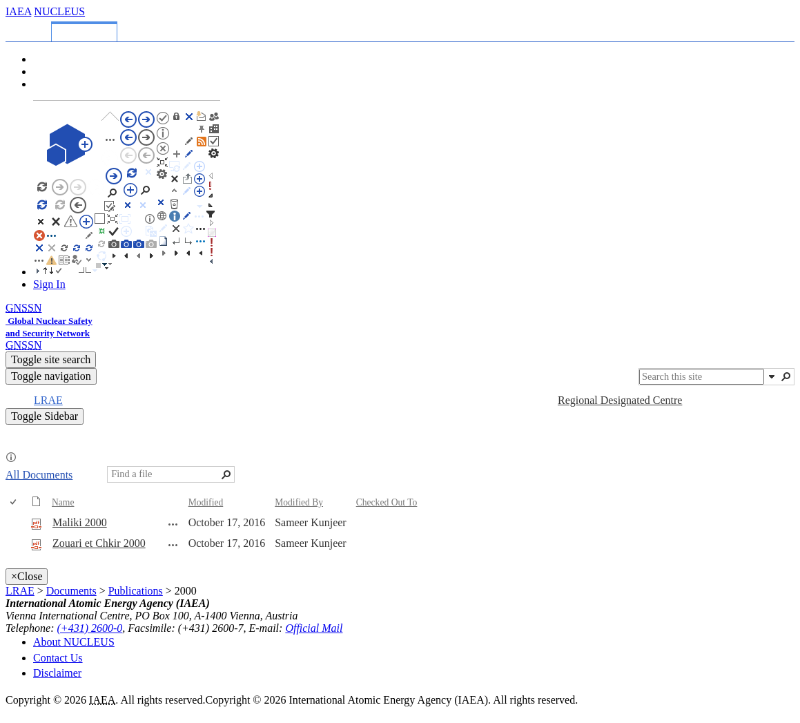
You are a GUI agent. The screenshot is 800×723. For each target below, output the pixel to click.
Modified (206, 502)
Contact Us (58, 658)
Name (63, 502)
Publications (135, 591)
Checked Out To (387, 502)
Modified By (299, 502)
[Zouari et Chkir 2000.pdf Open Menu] (173, 544)
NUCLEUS (59, 11)
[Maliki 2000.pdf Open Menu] (173, 524)
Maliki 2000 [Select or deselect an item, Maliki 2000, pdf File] (79, 522)
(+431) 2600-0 (90, 628)
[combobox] (701, 377)
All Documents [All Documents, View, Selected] (39, 475)
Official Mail (313, 628)
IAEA (18, 11)
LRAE (20, 591)
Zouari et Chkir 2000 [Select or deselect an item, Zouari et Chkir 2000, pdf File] (99, 543)
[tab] (31, 29)
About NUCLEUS (74, 642)
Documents (71, 591)
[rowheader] (17, 523)
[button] (771, 376)
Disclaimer (57, 673)
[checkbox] (14, 502)
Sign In (49, 284)
